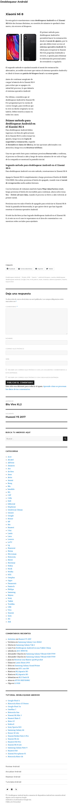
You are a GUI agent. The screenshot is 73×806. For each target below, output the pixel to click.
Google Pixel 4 (14, 701)
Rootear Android (13, 767)
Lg (9, 545)
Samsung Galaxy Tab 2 (25, 645)
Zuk (9, 622)
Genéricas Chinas (15, 510)
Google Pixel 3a (14, 706)
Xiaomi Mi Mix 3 (15, 715)
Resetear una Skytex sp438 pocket (28, 660)
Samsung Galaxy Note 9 (17, 748)
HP (9, 522)
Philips (11, 589)
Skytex (10, 595)
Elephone (12, 507)
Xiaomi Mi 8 (9, 282)
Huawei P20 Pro (14, 742)
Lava (10, 536)
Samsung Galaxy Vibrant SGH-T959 (40, 654)
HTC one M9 (23, 668)
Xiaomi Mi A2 (13, 739)
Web (7, 359)
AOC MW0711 (22, 651)
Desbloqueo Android (13, 277)
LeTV (10, 542)
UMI (9, 607)
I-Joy (9, 530)
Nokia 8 (11, 724)
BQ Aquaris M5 (22, 671)
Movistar (11, 563)
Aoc (9, 469)
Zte (9, 619)
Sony (10, 598)
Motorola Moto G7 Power (18, 704)
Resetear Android (13, 777)
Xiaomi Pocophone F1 (17, 754)
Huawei (11, 527)
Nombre (9, 338)
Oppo (10, 580)
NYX (9, 575)
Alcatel (11, 460)
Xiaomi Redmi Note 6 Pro (18, 736)
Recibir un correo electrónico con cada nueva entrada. (33, 377)
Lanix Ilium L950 (23, 663)
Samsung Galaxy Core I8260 (30, 642)
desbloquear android (13, 279)
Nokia (10, 566)
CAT (9, 495)
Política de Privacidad (13, 802)
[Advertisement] (36, 7)
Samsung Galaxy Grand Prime (27, 666)
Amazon (11, 466)
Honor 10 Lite (13, 733)
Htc (9, 524)
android (41, 277)
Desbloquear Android (14, 1)
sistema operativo (55, 279)
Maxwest (11, 548)
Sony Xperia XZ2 (14, 727)
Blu (9, 486)
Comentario (12, 307)
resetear (46, 279)
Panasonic (12, 583)
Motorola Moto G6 (15, 757)
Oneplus (11, 577)
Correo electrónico (15, 349)
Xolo (10, 616)
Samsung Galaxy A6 (16, 730)
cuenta (53, 277)
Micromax (12, 554)
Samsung (11, 592)
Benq (10, 483)
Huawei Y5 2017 (24, 639)
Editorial (11, 504)
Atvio (10, 477)
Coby (10, 498)
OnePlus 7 (12, 709)
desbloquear (60, 277)
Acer (10, 457)
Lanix (10, 533)
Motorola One (13, 712)
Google (23, 279)
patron (36, 279)
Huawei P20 (13, 751)
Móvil (10, 560)
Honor (10, 519)
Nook (10, 569)
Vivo (9, 610)
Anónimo (12, 639)
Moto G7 (11, 721)
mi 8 (31, 279)
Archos (11, 471)
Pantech (11, 586)
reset (40, 279)
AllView (11, 463)
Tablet (10, 601)
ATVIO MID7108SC (22, 680)
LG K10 (17, 683)
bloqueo (47, 277)
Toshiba (11, 604)
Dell (9, 501)
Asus (10, 474)
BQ (9, 492)
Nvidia (10, 572)
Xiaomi (34, 277)
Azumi (10, 480)
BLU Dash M (24, 677)
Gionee (11, 513)
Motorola (12, 557)
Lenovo (11, 539)
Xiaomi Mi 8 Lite (15, 745)
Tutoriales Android (13, 782)
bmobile (11, 489)
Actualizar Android (13, 772)
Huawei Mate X (14, 718)
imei (27, 279)
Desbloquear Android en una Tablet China (33, 648)
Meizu (10, 551)
